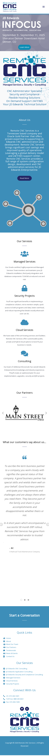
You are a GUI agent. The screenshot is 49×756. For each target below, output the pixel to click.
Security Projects (24, 295)
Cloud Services (24, 330)
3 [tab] (28, 600)
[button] (3, 412)
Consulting (24, 361)
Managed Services (24, 261)
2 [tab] (25, 600)
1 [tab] (21, 600)
